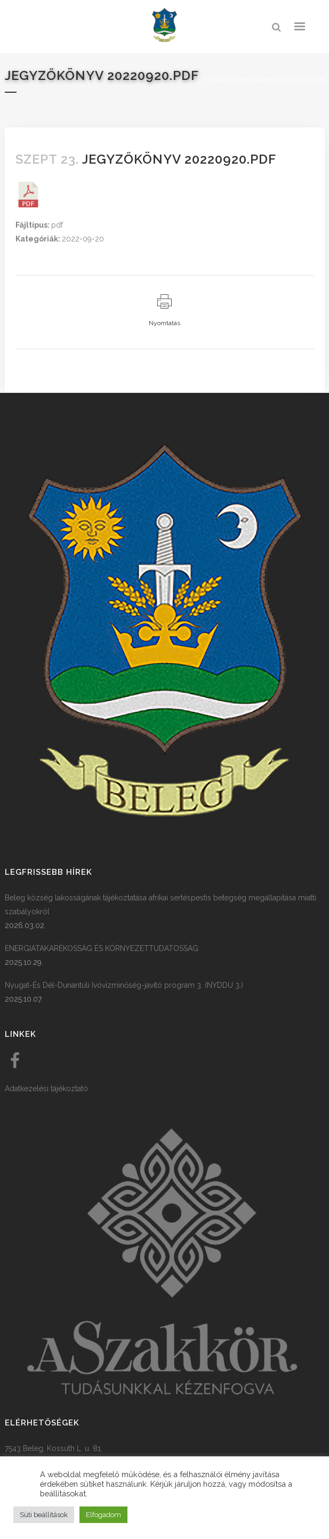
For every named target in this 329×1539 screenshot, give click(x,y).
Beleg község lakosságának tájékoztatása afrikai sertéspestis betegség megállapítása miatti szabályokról (160, 904)
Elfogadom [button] (103, 1515)
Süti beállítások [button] (44, 1515)
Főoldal (216, 80)
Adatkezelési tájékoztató (46, 1088)
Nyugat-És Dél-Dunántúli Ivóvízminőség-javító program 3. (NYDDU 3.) (124, 985)
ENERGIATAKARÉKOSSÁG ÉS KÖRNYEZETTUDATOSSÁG (101, 948)
